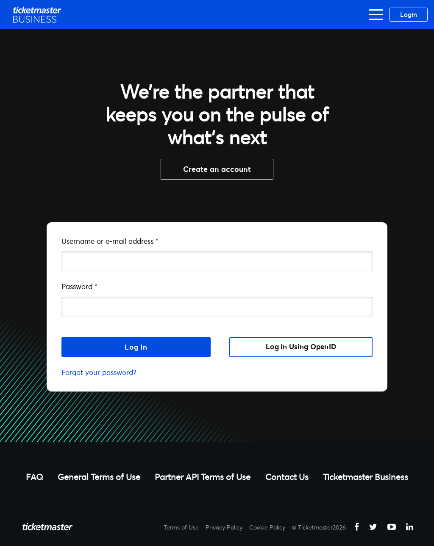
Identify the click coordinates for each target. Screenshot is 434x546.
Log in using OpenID (301, 346)
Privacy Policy (224, 527)
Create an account (217, 169)
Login (408, 14)
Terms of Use (181, 527)
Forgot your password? (98, 372)
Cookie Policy (267, 527)
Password (79, 286)
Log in (136, 347)
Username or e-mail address (110, 241)
